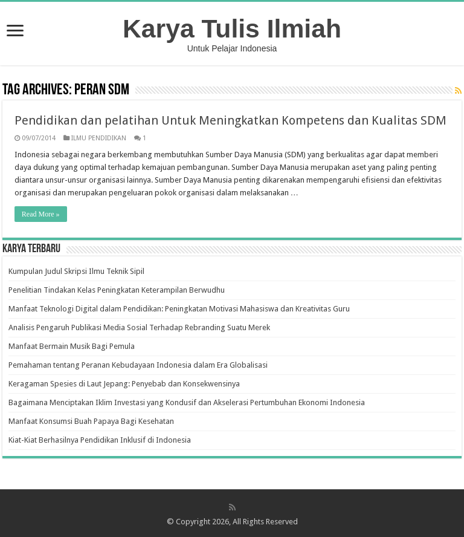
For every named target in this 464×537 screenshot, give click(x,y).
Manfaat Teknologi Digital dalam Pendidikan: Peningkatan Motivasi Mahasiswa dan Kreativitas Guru (179, 308)
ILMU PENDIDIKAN (98, 138)
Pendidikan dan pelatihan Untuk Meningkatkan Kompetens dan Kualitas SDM (230, 120)
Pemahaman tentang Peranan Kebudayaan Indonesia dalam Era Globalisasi (138, 364)
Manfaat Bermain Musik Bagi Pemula (71, 346)
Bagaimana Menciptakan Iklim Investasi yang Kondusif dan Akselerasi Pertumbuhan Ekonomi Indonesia (186, 402)
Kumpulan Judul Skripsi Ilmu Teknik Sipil (76, 271)
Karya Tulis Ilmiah (232, 28)
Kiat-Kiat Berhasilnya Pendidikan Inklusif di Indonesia (99, 439)
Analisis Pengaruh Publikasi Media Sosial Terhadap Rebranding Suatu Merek (139, 327)
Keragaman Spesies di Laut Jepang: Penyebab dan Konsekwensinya (124, 383)
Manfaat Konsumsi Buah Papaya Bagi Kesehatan (91, 421)
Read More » (41, 214)
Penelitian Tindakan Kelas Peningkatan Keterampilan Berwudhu (116, 290)
